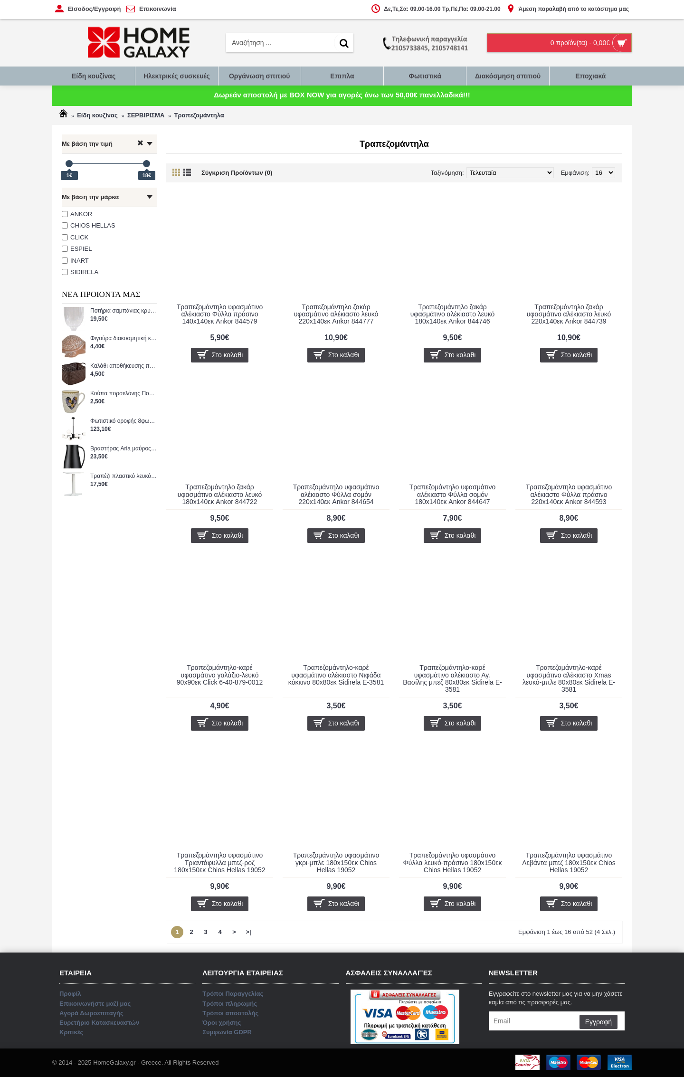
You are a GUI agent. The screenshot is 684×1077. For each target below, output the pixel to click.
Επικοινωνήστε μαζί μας (342, 579)
